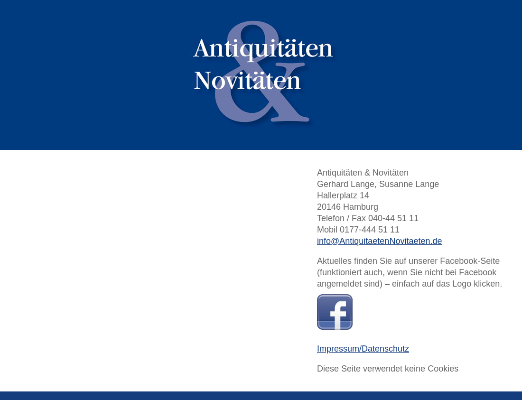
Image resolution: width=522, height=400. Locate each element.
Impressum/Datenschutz (363, 348)
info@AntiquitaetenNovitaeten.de (379, 241)
